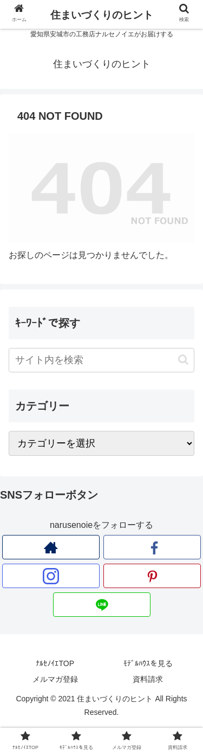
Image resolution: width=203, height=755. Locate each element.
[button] (183, 359)
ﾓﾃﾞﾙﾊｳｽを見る (148, 663)
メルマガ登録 (55, 679)
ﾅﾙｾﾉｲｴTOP (55, 663)
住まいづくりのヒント (101, 15)
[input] (101, 360)
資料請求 (148, 679)
